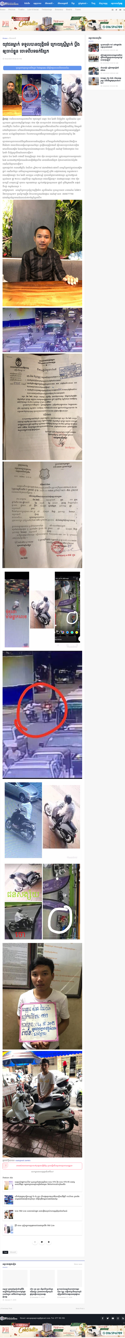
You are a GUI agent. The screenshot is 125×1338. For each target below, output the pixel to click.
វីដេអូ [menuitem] (93, 3)
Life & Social (33, 9)
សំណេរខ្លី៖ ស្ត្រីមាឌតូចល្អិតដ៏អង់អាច (109, 69)
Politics (11, 9)
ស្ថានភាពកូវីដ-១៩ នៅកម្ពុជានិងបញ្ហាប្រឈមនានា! (110, 46)
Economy (59, 9)
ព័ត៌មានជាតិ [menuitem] (48, 3)
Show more (78, 1264)
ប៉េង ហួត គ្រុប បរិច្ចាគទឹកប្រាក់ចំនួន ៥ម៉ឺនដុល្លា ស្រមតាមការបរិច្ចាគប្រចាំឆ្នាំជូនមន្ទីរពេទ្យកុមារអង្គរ (41, 1292)
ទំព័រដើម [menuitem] (27, 3)
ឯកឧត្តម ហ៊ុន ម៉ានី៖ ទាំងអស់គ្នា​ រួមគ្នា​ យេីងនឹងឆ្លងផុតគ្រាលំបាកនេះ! (110, 80)
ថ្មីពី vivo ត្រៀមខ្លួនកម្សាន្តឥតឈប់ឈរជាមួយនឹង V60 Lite (34, 1225)
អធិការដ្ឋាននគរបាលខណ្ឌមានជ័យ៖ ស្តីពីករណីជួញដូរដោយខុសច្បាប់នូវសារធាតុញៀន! (111, 57)
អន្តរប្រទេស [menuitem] (37, 3)
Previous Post (6, 1308)
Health (69, 9)
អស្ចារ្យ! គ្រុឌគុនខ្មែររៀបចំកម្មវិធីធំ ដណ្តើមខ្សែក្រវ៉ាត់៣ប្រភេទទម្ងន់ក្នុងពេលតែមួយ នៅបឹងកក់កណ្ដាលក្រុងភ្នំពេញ (14, 1293)
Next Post (79, 1308)
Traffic (21, 9)
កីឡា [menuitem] (73, 3)
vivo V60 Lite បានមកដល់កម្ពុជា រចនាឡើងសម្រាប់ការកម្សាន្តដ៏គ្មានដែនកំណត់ (41, 1211)
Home (2, 9)
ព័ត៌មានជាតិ (12, 38)
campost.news (22, 1160)
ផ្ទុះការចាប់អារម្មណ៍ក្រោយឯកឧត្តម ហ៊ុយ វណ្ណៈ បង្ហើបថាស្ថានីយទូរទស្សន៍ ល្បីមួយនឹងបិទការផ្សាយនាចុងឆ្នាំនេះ (69, 1292)
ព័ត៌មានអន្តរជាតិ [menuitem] (63, 3)
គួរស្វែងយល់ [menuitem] (82, 3)
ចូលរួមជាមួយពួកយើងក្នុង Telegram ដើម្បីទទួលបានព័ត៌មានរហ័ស (42, 68)
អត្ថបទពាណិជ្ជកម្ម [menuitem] (116, 3)
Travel (78, 9)
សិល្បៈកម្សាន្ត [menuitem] (103, 3)
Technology (47, 9)
